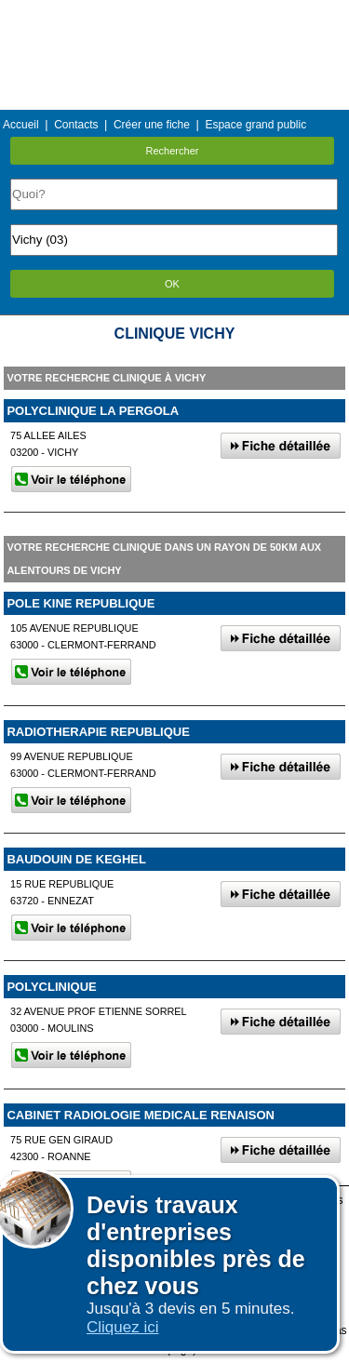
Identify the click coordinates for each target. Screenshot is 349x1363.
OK (172, 283)
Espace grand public (255, 124)
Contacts (76, 124)
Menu (174, 13)
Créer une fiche (152, 124)
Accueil (21, 124)
